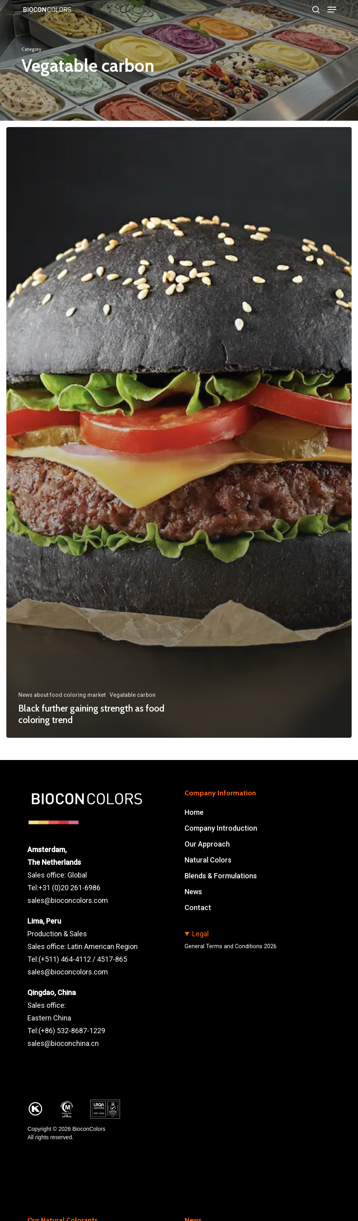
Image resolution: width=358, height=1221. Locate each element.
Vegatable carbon (133, 695)
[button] (331, 10)
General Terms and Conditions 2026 (231, 946)
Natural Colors (208, 860)
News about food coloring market (62, 695)
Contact (198, 907)
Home (194, 812)
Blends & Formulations (221, 876)
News (193, 891)
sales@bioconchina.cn (63, 1043)
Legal (200, 934)
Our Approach (207, 844)
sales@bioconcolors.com (67, 900)
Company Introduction (221, 828)
